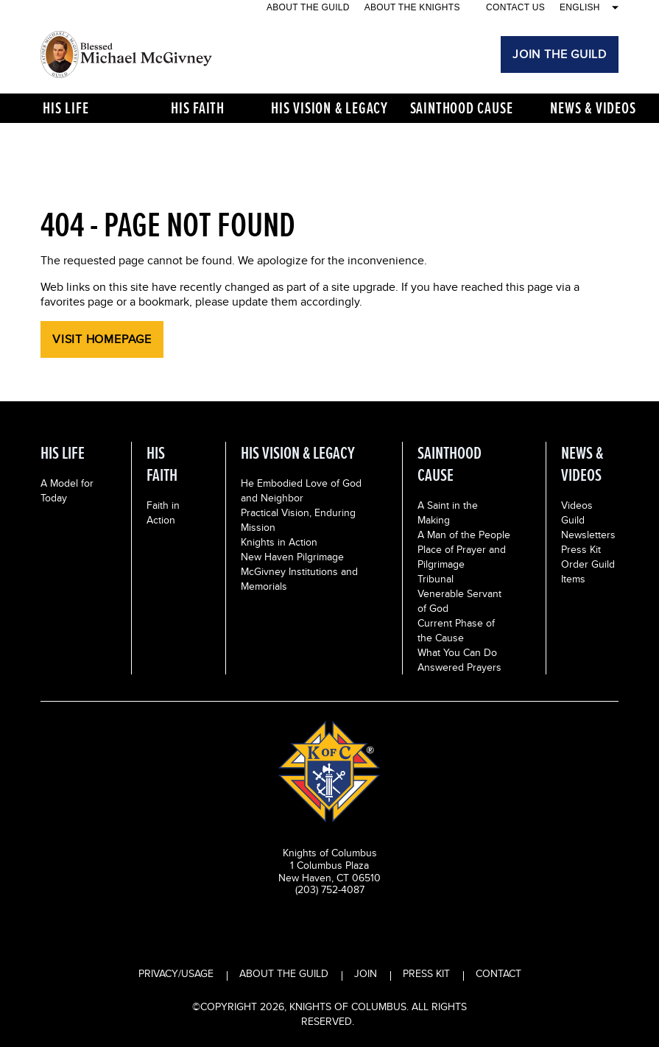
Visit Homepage (102, 339)
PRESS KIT (426, 973)
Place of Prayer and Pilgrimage (461, 556)
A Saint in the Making (447, 512)
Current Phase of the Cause (456, 630)
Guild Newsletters (588, 527)
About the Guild (308, 7)
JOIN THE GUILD (559, 54)
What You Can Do (457, 652)
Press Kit (581, 549)
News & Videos (592, 107)
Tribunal (435, 578)
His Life (65, 107)
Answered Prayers (459, 667)
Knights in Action (279, 542)
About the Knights (412, 7)
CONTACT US (515, 7)
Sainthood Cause (461, 107)
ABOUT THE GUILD (283, 973)
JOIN (365, 973)
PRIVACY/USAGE (176, 973)
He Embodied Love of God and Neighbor (301, 490)
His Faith (198, 107)
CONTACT (498, 973)
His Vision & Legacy (329, 107)
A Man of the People (463, 534)
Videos (577, 505)
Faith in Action (163, 512)
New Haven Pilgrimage (292, 556)
